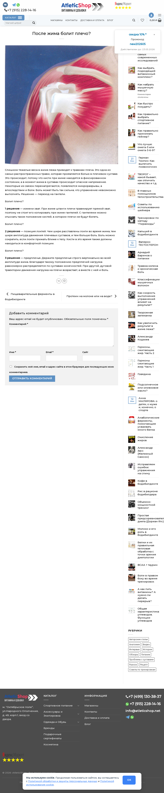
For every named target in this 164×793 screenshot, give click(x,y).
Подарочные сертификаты (53, 736)
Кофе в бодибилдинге (148, 482)
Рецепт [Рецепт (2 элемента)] (144, 664)
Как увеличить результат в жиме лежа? (147, 326)
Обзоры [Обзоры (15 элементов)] (133, 654)
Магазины (57, 20)
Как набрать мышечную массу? (146, 87)
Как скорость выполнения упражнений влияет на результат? (146, 298)
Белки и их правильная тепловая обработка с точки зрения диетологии (147, 550)
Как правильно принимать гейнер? (148, 133)
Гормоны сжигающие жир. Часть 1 (146, 363)
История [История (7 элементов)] (147, 649)
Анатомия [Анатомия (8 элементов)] (134, 644)
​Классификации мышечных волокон (149, 282)
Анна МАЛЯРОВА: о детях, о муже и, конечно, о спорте (148, 404)
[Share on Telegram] (64, 280)
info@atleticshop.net (143, 711)
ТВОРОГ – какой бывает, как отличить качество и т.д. (147, 179)
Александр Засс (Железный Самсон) (145, 452)
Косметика (51, 744)
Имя (12, 352)
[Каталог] (13, 17)
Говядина (144, 374)
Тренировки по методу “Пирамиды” (148, 220)
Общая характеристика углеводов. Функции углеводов (148, 614)
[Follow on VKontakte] (5, 4)
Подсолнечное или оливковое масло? (148, 387)
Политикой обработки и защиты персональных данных (62, 781)
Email (49, 352)
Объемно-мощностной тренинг (146, 504)
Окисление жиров (145, 439)
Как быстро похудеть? (145, 105)
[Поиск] (133, 20)
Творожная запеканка (145, 314)
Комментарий (18, 324)
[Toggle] (78, 705)
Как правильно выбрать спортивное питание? (148, 119)
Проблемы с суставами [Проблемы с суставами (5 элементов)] (141, 659)
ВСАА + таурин (148, 564)
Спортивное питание (58, 705)
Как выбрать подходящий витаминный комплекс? (146, 73)
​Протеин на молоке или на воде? (92, 296)
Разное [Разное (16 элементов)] (133, 664)
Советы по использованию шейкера (149, 207)
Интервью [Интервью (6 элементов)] (134, 649)
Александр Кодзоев (145, 338)
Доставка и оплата (92, 20)
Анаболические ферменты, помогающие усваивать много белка (148, 423)
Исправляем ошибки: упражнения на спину (146, 469)
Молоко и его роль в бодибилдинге (148, 531)
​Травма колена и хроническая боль (148, 268)
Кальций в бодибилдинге (148, 233)
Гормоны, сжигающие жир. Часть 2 (146, 350)
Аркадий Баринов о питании (145, 255)
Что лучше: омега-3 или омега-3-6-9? (146, 147)
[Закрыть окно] (154, 34)
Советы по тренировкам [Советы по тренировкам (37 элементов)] (142, 669)
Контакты (71, 20)
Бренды (49, 728)
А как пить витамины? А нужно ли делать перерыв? (147, 595)
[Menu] (160, 15)
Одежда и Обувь (55, 721)
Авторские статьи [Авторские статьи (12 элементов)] (138, 639)
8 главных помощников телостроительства (150, 193)
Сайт (85, 352)
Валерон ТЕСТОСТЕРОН (148, 243)
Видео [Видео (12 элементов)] (146, 644)
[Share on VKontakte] (58, 280)
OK (129, 779)
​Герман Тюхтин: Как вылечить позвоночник (148, 162)
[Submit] (33, 23)
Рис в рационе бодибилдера (148, 493)
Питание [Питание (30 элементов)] (145, 654)
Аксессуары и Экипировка (53, 713)
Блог (110, 20)
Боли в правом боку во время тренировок (148, 578)
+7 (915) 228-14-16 (145, 704)
